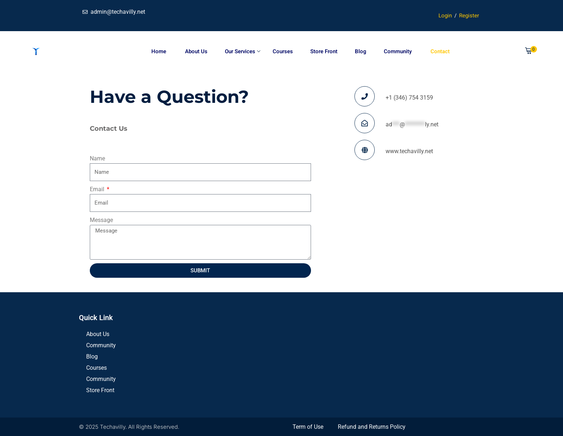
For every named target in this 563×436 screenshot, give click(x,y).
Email (98, 189)
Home (158, 51)
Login (445, 16)
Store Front (323, 51)
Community (398, 51)
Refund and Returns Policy (372, 426)
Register (469, 16)
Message (101, 220)
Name (97, 158)
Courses (283, 51)
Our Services (242, 51)
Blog (360, 51)
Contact (439, 51)
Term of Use (308, 426)
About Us (195, 51)
